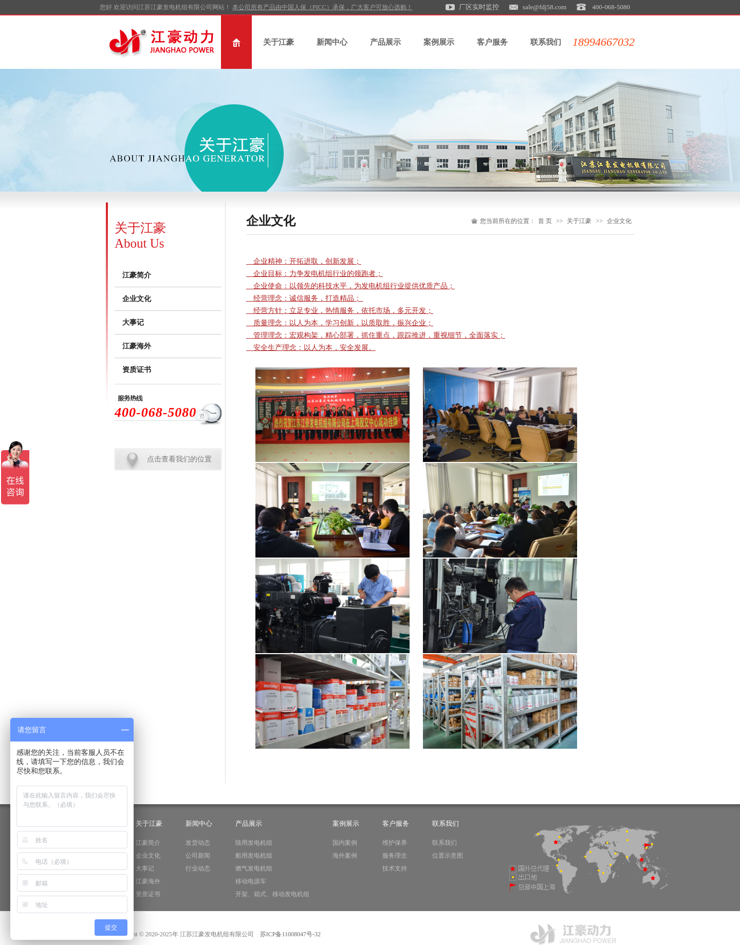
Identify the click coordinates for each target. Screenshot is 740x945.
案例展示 (438, 42)
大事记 (133, 322)
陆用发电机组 (253, 842)
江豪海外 (136, 346)
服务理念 (394, 855)
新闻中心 (332, 42)
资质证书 (136, 370)
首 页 (545, 221)
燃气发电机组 (253, 868)
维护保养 (394, 842)
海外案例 (344, 855)
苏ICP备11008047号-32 (290, 934)
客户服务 (492, 42)
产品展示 (385, 42)
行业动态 (198, 868)
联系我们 (545, 42)
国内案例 (344, 842)
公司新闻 (198, 855)
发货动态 (198, 842)
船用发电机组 (253, 855)
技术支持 (394, 868)
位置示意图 (447, 855)
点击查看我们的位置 (179, 459)
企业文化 (136, 299)
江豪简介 (136, 275)
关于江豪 (278, 42)
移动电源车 (250, 881)
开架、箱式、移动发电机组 (272, 894)
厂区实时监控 (479, 7)
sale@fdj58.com (544, 7)
